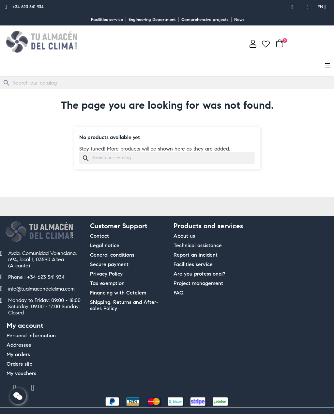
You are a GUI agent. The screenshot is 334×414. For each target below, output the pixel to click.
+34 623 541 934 (28, 6)
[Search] (167, 82)
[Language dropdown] (322, 6)
